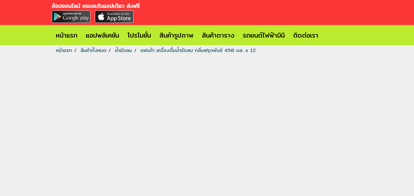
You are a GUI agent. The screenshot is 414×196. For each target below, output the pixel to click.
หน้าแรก (66, 35)
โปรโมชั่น (139, 35)
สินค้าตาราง (218, 35)
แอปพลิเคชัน (102, 35)
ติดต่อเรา (305, 35)
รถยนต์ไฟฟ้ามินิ (264, 35)
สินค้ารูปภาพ (176, 35)
